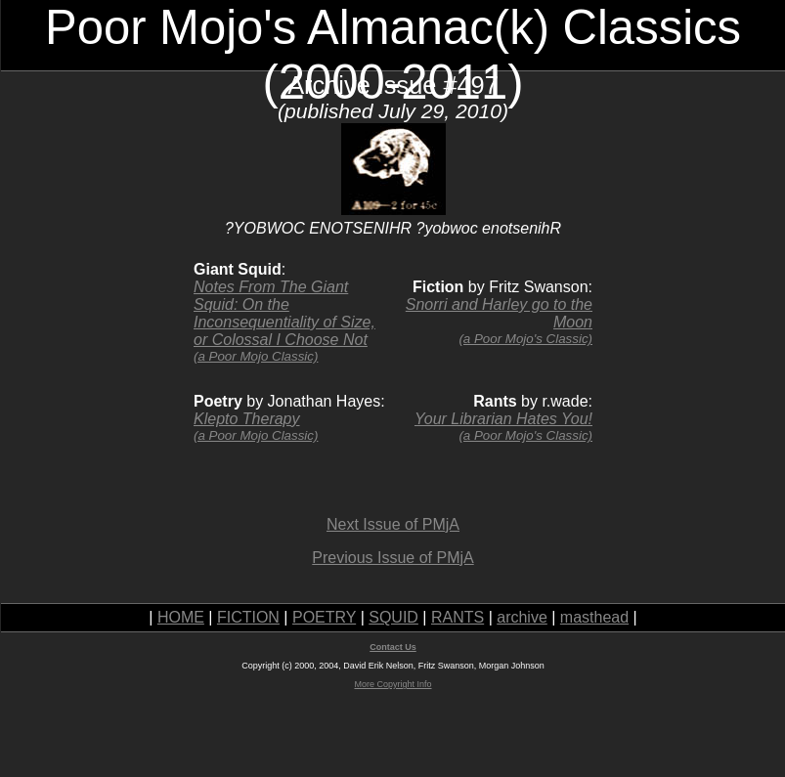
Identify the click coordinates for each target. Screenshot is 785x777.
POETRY (324, 617)
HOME (180, 617)
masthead (594, 617)
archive (522, 617)
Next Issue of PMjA (393, 524)
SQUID (393, 617)
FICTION (248, 617)
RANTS (457, 617)
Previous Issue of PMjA (392, 557)
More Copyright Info (392, 684)
